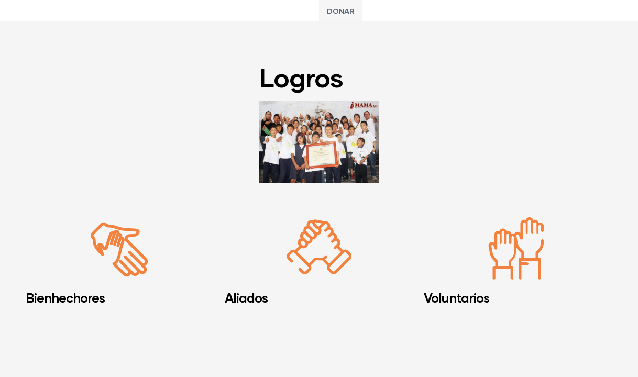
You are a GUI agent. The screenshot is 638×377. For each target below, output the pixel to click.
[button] (340, 10)
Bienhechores (65, 297)
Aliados (246, 297)
